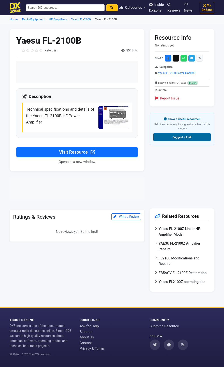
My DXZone (207, 7)
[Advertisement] (77, 72)
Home (14, 19)
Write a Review (126, 216)
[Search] (112, 7)
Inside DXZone (156, 7)
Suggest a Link (181, 137)
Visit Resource (77, 152)
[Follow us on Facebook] (169, 345)
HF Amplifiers (58, 19)
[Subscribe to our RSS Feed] (183, 345)
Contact (86, 343)
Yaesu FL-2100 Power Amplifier (176, 73)
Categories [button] (131, 7)
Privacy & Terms (92, 348)
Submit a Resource (164, 326)
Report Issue (167, 98)
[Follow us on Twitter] (155, 345)
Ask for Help (89, 326)
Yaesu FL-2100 (81, 19)
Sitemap (86, 332)
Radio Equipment (33, 19)
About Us (87, 337)
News (188, 7)
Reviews (173, 7)
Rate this (51, 50)
